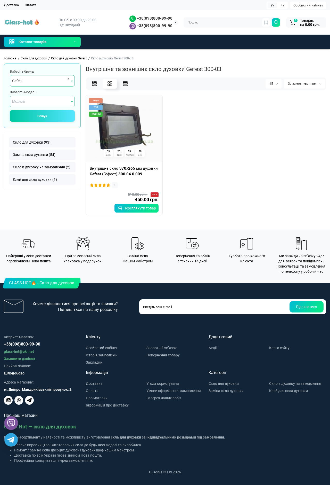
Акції (213, 348)
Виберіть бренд (22, 71)
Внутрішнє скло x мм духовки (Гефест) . (124, 171)
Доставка (11, 5)
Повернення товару (163, 355)
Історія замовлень (101, 355)
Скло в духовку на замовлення (295, 383)
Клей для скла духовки (288, 391)
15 (273, 83)
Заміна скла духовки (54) (34, 155)
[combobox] (42, 81)
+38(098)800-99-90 (150, 18)
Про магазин (97, 398)
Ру (282, 5)
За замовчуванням (304, 83)
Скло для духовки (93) (32, 142)
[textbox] (42, 101)
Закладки (94, 362)
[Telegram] (11, 439)
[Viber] (11, 423)
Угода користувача (162, 383)
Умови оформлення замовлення (173, 391)
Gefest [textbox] (17, 81)
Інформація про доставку (107, 405)
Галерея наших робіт (163, 398)
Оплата (30, 5)
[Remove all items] (67, 78)
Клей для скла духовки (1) (35, 179)
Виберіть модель (23, 92)
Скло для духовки (224, 383)
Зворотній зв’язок (161, 348)
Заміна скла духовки (226, 391)
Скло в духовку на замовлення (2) (41, 167)
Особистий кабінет (308, 5)
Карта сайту (279, 348)
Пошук (42, 116)
